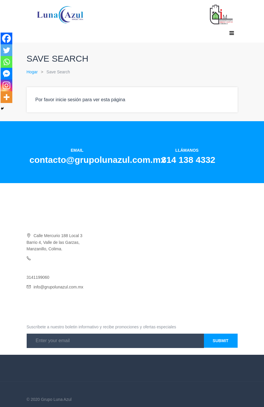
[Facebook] (6, 38)
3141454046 (38, 268)
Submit (221, 340)
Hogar (32, 72)
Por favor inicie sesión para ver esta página (80, 99)
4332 (66, 258)
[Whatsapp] (6, 62)
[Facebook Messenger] (6, 74)
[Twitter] (6, 50)
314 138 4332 (188, 160)
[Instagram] (6, 85)
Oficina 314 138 (48, 258)
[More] (6, 97)
